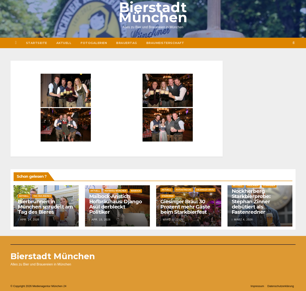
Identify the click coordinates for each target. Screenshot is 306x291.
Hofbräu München (115, 191)
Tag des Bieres (42, 196)
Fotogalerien (94, 43)
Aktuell (64, 43)
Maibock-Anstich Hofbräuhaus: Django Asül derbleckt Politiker (115, 204)
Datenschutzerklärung (280, 286)
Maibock (136, 191)
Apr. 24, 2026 (29, 219)
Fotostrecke (184, 190)
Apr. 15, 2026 (101, 219)
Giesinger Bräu (205, 190)
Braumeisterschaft (165, 43)
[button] (293, 43)
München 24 (58, 286)
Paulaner (253, 185)
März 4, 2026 (243, 219)
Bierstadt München (52, 256)
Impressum (257, 286)
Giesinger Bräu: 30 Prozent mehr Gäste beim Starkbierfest (185, 206)
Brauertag (126, 43)
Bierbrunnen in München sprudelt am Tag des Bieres (45, 206)
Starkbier (168, 196)
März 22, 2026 (173, 219)
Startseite (36, 43)
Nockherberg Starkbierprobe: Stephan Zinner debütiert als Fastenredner (251, 201)
